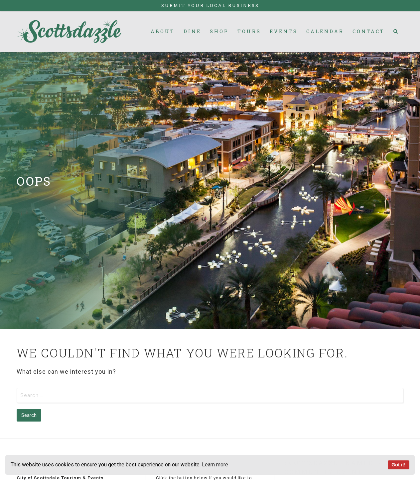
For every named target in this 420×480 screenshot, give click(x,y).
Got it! (398, 464)
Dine (192, 31)
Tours (249, 31)
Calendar (325, 31)
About (163, 31)
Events (284, 31)
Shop (219, 31)
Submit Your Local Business (210, 5)
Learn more (215, 464)
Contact (368, 31)
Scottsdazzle (69, 31)
